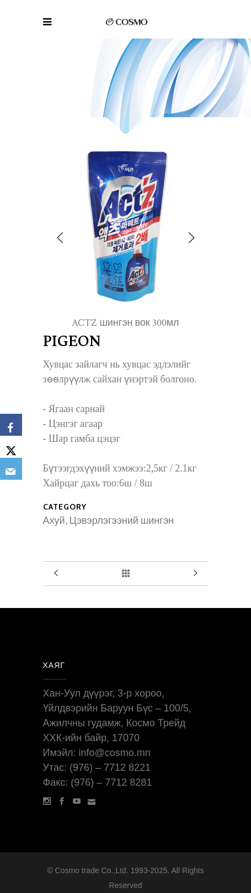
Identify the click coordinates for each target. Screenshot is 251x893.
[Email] (11, 469)
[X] (11, 447)
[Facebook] (11, 425)
